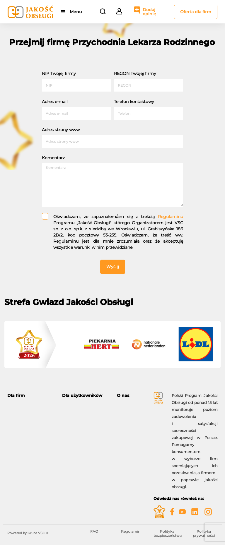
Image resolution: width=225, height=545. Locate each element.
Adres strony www (61, 129)
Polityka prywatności (204, 533)
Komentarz (53, 157)
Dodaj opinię (149, 12)
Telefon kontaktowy (134, 101)
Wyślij (112, 266)
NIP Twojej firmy (59, 73)
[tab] (30, 395)
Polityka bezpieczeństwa (168, 533)
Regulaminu (170, 216)
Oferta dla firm (195, 11)
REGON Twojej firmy (135, 73)
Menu (76, 11)
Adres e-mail (55, 101)
